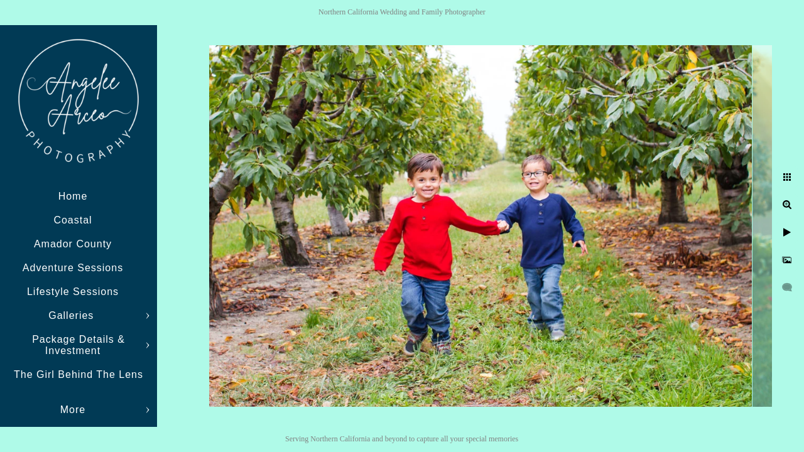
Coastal (72, 220)
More (72, 409)
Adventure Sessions (73, 267)
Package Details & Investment (78, 345)
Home (73, 196)
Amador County (73, 244)
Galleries (72, 315)
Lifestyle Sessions (73, 291)
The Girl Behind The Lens (78, 374)
